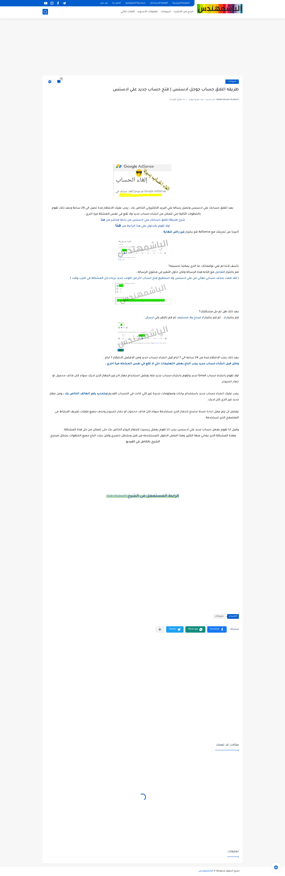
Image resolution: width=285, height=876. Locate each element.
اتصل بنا (116, 3)
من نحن (104, 3)
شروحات (166, 12)
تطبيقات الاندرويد (147, 12)
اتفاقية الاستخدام (159, 3)
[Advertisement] (142, 47)
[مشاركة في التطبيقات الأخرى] (159, 629)
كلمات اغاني (128, 12)
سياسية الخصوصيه (135, 3)
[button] (217, 629)
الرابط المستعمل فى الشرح (142, 496)
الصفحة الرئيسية (180, 3)
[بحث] (45, 12)
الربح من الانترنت (183, 12)
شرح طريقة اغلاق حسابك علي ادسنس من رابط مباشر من (142, 220)
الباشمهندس (205, 871)
